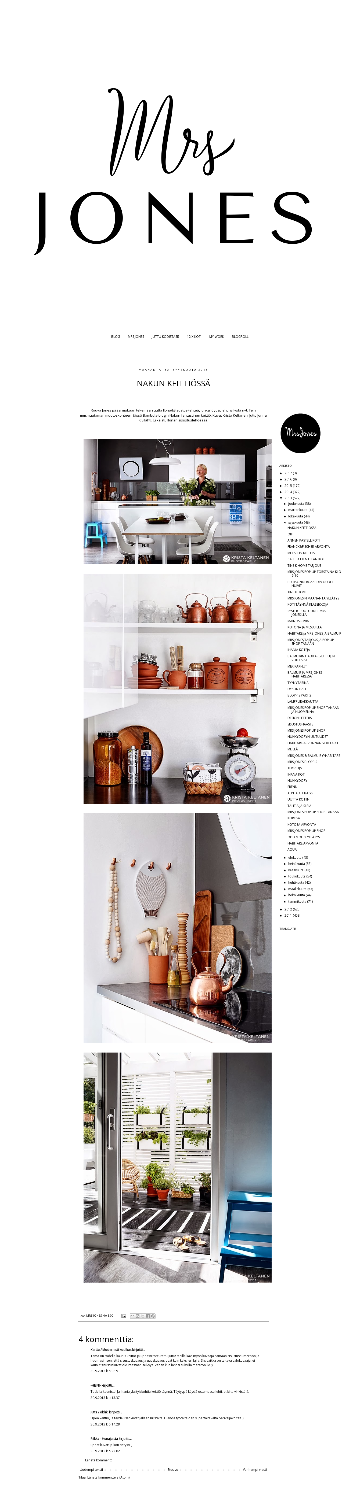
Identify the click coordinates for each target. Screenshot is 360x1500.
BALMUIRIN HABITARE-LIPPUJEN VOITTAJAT (311, 658)
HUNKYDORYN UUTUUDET (307, 736)
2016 (289, 479)
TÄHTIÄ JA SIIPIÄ (299, 805)
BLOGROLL (240, 336)
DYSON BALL (297, 689)
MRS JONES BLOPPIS (302, 762)
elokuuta (295, 857)
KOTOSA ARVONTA (301, 824)
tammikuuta (297, 901)
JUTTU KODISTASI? (165, 336)
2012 (289, 909)
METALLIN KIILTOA (301, 553)
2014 (289, 492)
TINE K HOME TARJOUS (304, 565)
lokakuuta (296, 516)
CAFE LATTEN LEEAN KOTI (306, 559)
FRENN (292, 786)
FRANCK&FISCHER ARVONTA (308, 546)
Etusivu (173, 1469)
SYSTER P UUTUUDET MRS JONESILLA (306, 613)
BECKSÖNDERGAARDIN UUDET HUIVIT (310, 584)
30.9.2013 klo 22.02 (105, 1451)
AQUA (292, 849)
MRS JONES (136, 336)
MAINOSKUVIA (298, 621)
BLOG (115, 336)
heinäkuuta (297, 863)
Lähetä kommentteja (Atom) (108, 1477)
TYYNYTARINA (298, 682)
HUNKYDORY (297, 780)
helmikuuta (297, 895)
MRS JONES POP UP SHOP (306, 730)
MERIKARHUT (297, 666)
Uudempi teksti (91, 1469)
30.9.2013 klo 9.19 (104, 1371)
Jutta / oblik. (99, 1412)
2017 (289, 473)
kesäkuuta (296, 870)
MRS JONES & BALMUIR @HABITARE (313, 755)
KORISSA (293, 818)
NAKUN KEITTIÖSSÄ (301, 527)
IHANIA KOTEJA (298, 649)
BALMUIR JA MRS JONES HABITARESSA (304, 674)
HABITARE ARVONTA (302, 843)
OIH (290, 534)
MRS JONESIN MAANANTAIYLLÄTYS (313, 598)
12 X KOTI (194, 336)
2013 (289, 498)
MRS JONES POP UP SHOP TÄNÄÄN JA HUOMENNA (313, 709)
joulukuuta (296, 503)
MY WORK (216, 336)
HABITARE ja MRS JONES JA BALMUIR (314, 633)
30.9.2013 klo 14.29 (105, 1424)
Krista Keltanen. (236, 415)
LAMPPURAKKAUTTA (302, 701)
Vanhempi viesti (255, 1469)
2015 (289, 485)
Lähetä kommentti (99, 1460)
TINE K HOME (297, 592)
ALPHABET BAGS (299, 793)
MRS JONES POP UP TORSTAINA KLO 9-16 (314, 573)
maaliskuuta (297, 889)
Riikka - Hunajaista (104, 1438)
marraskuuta (298, 510)
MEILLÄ (292, 749)
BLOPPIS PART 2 (299, 695)
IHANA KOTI (296, 774)
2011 (289, 915)
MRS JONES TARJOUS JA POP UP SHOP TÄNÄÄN (310, 642)
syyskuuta (296, 522)
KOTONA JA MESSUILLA (304, 627)
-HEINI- (96, 1385)
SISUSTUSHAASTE (300, 724)
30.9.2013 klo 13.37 (105, 1397)
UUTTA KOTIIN (298, 799)
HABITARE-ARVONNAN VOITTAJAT (313, 743)
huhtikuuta (296, 882)
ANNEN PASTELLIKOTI (303, 540)
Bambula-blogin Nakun (161, 415)
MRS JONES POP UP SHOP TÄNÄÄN (313, 812)
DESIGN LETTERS (299, 718)
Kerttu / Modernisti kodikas (111, 1349)
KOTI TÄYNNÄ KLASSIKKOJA (307, 604)
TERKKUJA (294, 768)
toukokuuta (297, 876)
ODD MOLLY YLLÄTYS (303, 837)
